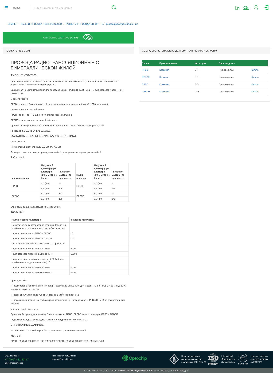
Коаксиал (164, 70)
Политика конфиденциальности (132, 370)
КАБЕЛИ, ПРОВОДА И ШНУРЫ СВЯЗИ (41, 24)
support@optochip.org (62, 359)
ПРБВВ (146, 77)
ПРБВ (145, 70)
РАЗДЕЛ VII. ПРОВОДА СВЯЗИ (81, 24)
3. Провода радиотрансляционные (120, 24)
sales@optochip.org (14, 363)
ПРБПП (146, 91)
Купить (255, 70)
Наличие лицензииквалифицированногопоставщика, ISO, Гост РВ (193, 359)
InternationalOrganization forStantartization (228, 359)
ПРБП (145, 84)
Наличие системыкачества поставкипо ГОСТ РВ (259, 359)
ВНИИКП (12, 24)
